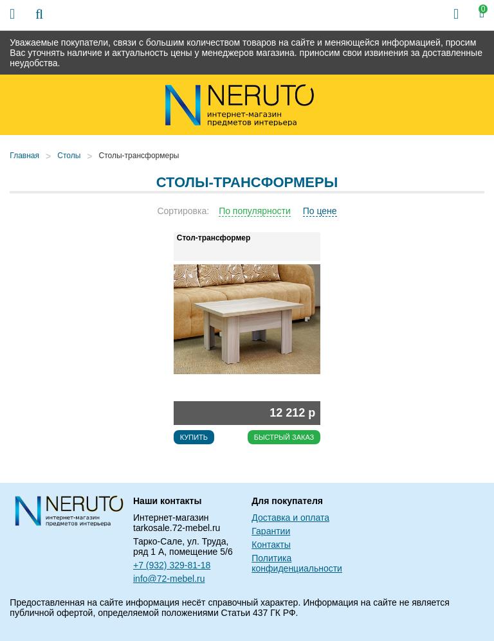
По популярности (255, 211)
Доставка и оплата (290, 517)
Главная (24, 155)
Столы (68, 155)
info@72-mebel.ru (169, 578)
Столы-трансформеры (139, 155)
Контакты (271, 544)
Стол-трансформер (214, 237)
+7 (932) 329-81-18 (171, 565)
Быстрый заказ (284, 437)
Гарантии (271, 531)
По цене (320, 211)
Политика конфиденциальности (297, 563)
